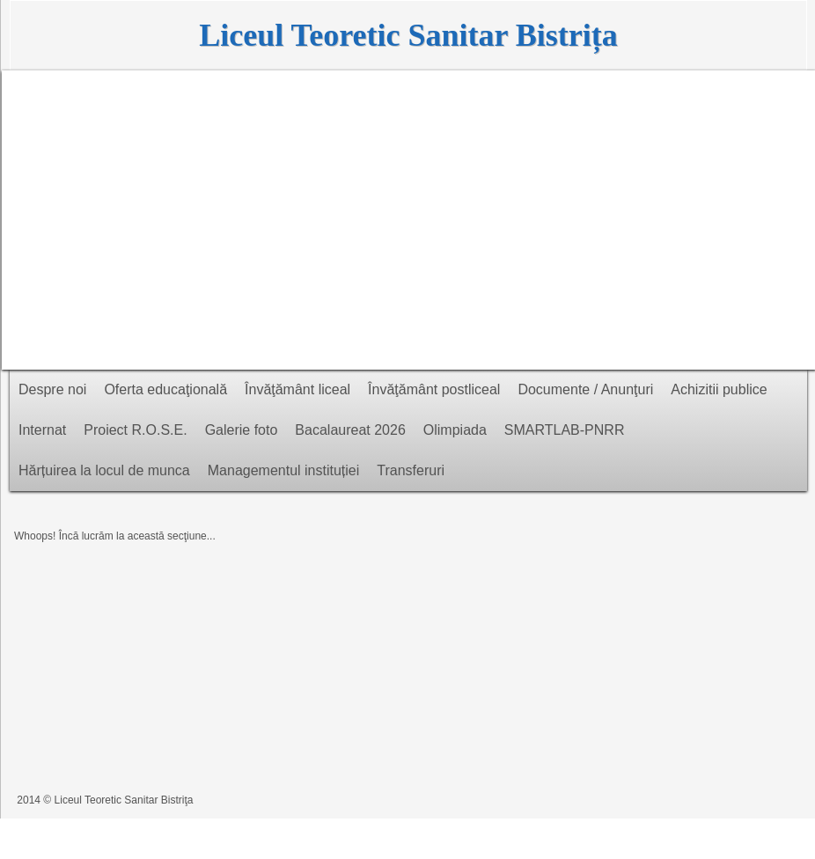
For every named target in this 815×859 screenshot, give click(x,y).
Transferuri (410, 470)
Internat (42, 429)
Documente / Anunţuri (585, 389)
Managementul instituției (284, 470)
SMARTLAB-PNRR (564, 429)
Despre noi (52, 389)
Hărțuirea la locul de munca (104, 470)
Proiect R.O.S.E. (135, 429)
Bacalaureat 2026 (350, 429)
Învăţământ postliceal (434, 389)
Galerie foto (241, 429)
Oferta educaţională (165, 389)
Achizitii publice (719, 389)
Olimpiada (455, 429)
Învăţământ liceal (297, 389)
